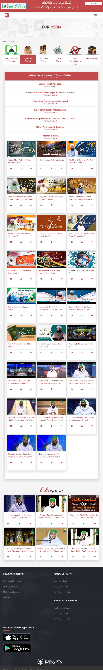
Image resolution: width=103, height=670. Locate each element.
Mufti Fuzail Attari (10, 597)
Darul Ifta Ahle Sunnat (12, 581)
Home (5, 41)
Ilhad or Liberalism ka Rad (75, 61)
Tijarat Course (59, 59)
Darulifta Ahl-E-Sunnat (11, 59)
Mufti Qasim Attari (10, 586)
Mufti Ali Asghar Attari (12, 592)
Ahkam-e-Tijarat (28, 59)
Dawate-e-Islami (60, 581)
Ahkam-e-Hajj (92, 58)
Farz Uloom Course (43, 59)
